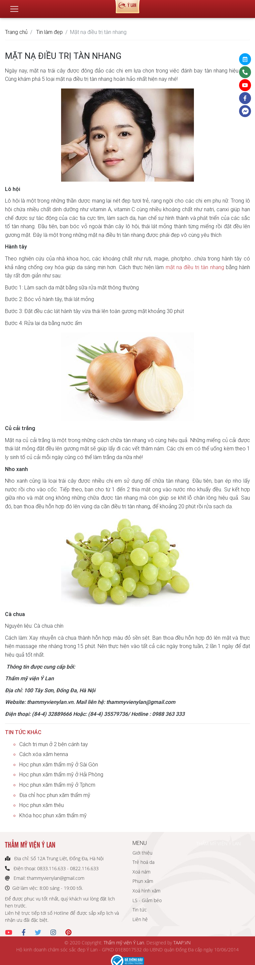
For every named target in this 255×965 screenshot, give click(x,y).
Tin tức (139, 909)
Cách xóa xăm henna (43, 754)
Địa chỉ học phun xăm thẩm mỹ (54, 795)
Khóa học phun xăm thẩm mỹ (53, 815)
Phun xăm (142, 881)
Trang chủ (16, 32)
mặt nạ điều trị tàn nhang (195, 267)
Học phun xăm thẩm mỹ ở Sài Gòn (58, 764)
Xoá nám (141, 872)
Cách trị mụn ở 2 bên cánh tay (53, 744)
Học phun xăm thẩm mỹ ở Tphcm (57, 784)
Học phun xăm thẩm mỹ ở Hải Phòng (61, 774)
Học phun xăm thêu (41, 805)
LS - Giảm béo (147, 900)
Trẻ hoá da (143, 862)
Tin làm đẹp (49, 32)
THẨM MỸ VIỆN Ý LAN (218, 843)
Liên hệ (140, 919)
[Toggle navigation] (14, 6)
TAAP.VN (182, 942)
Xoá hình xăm (146, 890)
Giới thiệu (142, 853)
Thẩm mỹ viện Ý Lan (124, 942)
